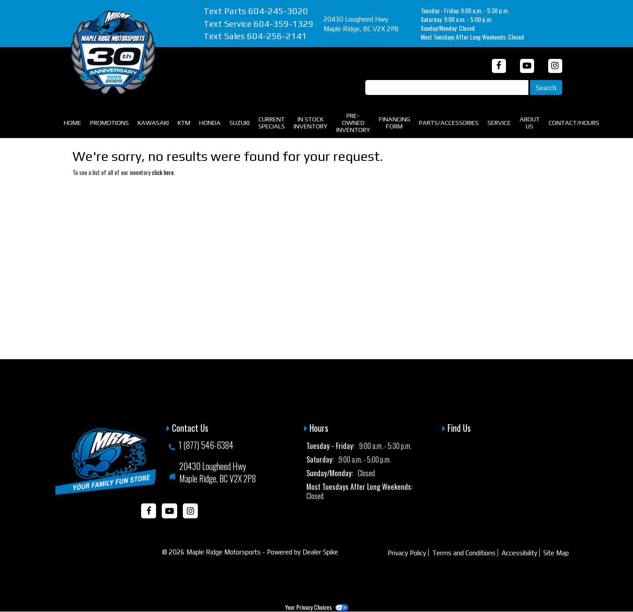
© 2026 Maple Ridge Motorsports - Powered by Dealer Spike (250, 552)
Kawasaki (153, 122)
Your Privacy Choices (316, 607)
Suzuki (239, 122)
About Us (530, 122)
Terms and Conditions (463, 553)
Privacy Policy (407, 553)
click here (163, 172)
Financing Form (394, 122)
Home (72, 122)
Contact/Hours (574, 122)
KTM (184, 122)
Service (499, 122)
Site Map (556, 553)
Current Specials (271, 122)
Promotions (109, 122)
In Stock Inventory (310, 122)
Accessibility (519, 553)
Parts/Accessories (449, 122)
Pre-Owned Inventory (353, 122)
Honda (210, 122)
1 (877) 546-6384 (205, 445)
